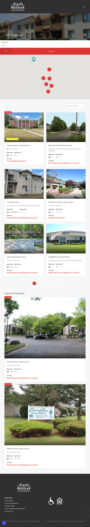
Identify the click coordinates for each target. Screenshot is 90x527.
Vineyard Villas (13, 202)
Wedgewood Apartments (59, 257)
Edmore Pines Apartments (18, 449)
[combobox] (45, 45)
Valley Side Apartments (16, 257)
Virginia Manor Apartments (18, 145)
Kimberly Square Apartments (61, 202)
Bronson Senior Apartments (60, 145)
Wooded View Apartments (18, 362)
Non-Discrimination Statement (15, 508)
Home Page (9, 500)
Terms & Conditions (12, 503)
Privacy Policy (10, 506)
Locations (4, 42)
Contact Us (9, 511)
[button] (34, 59)
